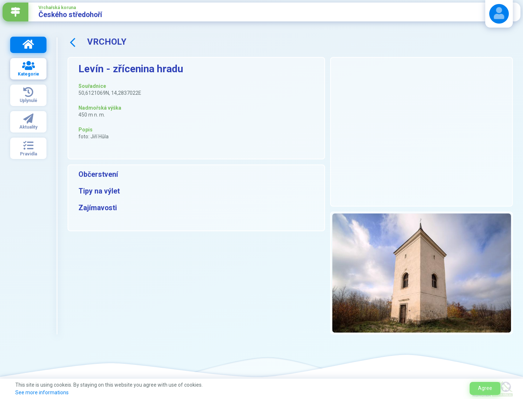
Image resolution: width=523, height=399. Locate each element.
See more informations (42, 392)
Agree (485, 388)
